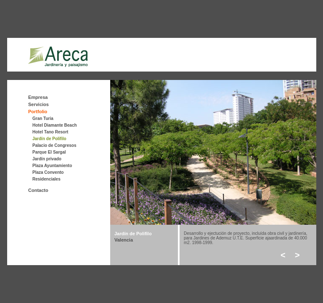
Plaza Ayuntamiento (52, 165)
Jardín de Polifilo (49, 138)
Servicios (38, 104)
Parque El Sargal (49, 152)
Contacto (38, 190)
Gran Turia (42, 118)
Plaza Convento (48, 172)
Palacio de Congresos (54, 145)
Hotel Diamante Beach (54, 125)
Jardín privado (46, 159)
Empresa (38, 97)
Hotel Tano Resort (50, 132)
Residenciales (46, 179)
